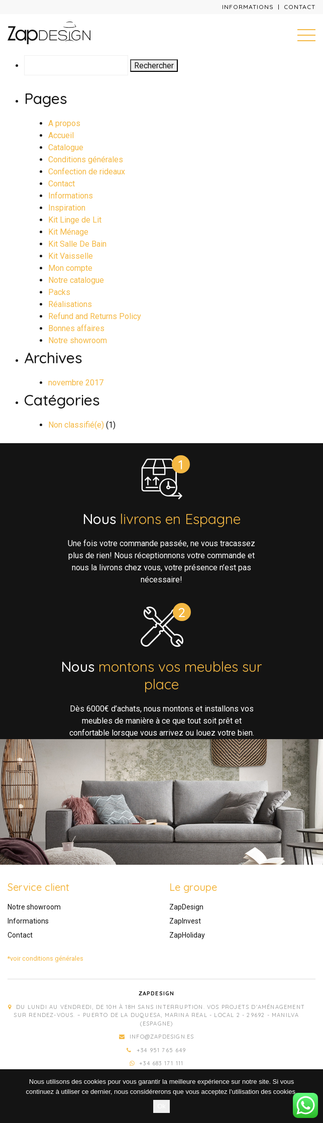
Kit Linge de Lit (74, 220)
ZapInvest (185, 921)
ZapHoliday (187, 935)
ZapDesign (186, 907)
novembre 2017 (75, 382)
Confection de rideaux (86, 171)
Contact (299, 7)
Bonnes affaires (76, 328)
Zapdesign (157, 993)
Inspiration (66, 208)
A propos (64, 123)
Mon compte (70, 268)
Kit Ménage (68, 232)
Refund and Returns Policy (94, 316)
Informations (248, 7)
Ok (161, 1106)
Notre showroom (77, 340)
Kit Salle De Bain (77, 244)
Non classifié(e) (76, 425)
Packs (59, 292)
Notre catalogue (76, 280)
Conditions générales (85, 159)
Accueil (61, 135)
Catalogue (65, 147)
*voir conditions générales (45, 958)
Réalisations (70, 304)
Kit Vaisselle (70, 256)
